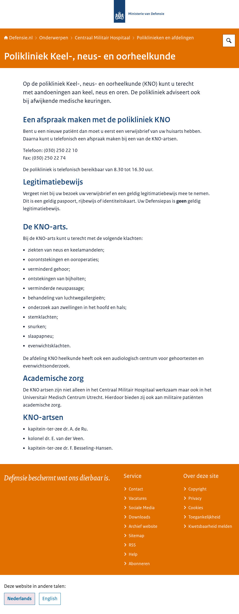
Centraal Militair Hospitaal (102, 38)
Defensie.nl (18, 38)
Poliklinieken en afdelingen (165, 38)
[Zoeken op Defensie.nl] (229, 41)
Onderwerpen (53, 38)
